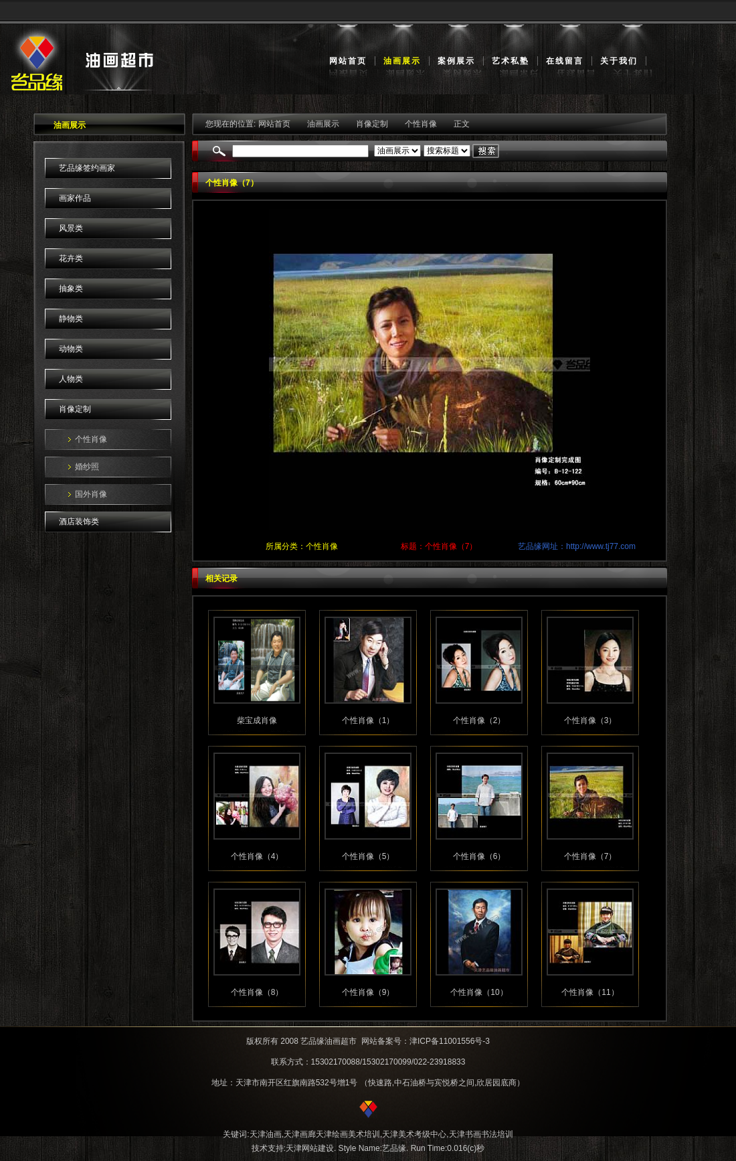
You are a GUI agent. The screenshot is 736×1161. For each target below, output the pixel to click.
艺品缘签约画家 (87, 168)
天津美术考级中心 (414, 1134)
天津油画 (266, 1134)
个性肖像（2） (479, 720)
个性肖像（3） (590, 720)
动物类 (71, 349)
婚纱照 (87, 466)
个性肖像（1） (368, 720)
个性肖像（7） (590, 856)
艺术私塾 (510, 61)
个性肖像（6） (479, 856)
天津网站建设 (310, 1148)
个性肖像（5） (368, 856)
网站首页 (348, 61)
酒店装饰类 (79, 521)
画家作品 (75, 198)
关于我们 (619, 61)
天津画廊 (300, 1134)
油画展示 (402, 61)
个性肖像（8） (257, 992)
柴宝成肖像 (257, 720)
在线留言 (564, 61)
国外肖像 (91, 494)
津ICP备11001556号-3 (449, 1041)
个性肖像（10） (478, 992)
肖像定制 (75, 409)
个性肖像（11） (589, 992)
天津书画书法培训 (481, 1134)
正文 (462, 124)
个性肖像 (91, 439)
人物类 (71, 379)
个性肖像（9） (368, 992)
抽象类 (71, 288)
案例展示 (456, 61)
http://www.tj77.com (601, 546)
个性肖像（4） (257, 856)
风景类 (71, 228)
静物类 (71, 318)
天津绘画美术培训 (348, 1134)
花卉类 (71, 258)
